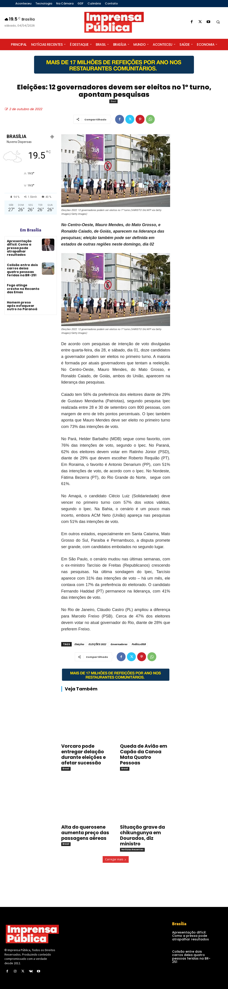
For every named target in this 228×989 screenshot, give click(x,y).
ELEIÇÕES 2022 (97, 644)
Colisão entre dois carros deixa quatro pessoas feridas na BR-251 (22, 270)
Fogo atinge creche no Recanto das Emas (23, 288)
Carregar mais (115, 859)
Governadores (118, 644)
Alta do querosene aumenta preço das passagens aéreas (85, 832)
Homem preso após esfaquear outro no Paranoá (22, 306)
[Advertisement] (201, 210)
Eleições (79, 644)
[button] (218, 22)
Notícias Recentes (132, 849)
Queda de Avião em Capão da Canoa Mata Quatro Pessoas (143, 754)
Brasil (113, 101)
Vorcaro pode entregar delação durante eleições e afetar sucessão (83, 754)
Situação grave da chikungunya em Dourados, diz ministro (142, 835)
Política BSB (139, 644)
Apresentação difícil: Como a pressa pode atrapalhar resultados (19, 248)
